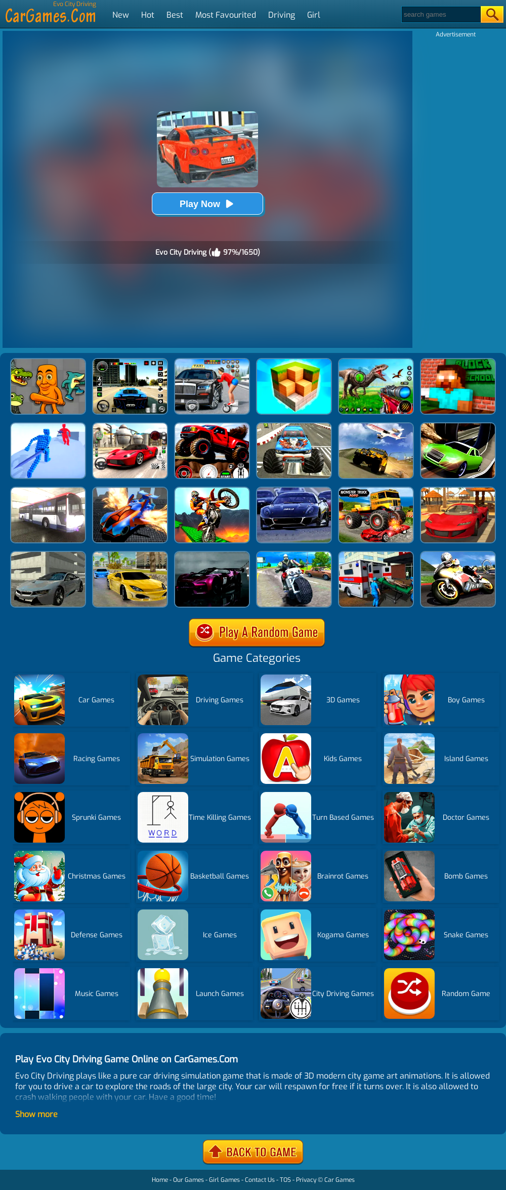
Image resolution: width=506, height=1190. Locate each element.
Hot (147, 15)
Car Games (339, 1180)
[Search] (440, 14)
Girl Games (224, 1180)
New (120, 15)
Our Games (188, 1180)
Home (160, 1180)
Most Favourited (225, 15)
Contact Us (260, 1180)
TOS (285, 1180)
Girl (313, 15)
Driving (281, 15)
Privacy (306, 1180)
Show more (36, 1114)
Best (174, 15)
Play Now (207, 203)
